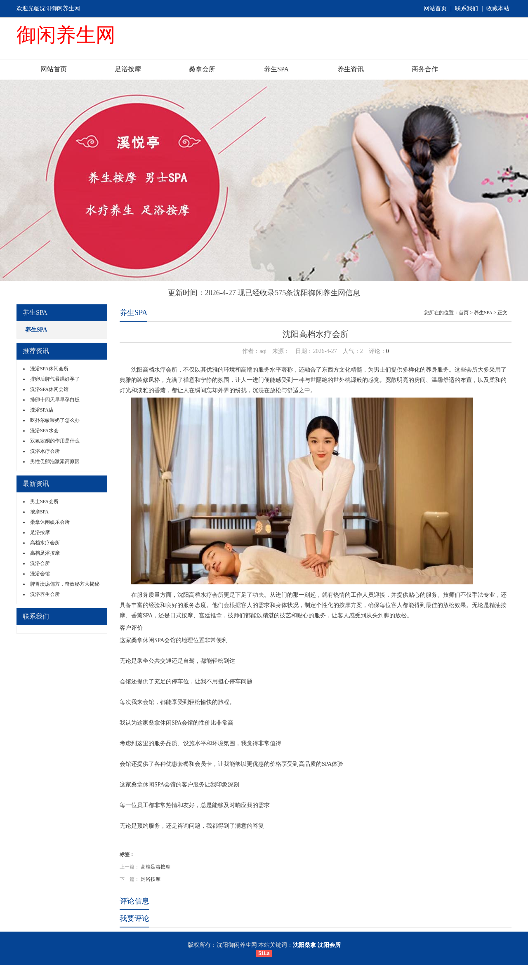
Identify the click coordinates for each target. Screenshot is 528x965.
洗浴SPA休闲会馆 (49, 389)
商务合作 (425, 69)
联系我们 (466, 8)
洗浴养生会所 (45, 594)
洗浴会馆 (40, 574)
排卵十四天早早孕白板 (55, 399)
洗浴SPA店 (42, 410)
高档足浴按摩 (45, 553)
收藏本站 (497, 8)
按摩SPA (39, 512)
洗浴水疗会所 (45, 451)
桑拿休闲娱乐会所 (50, 522)
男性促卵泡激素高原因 (55, 461)
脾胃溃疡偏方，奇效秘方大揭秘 (64, 584)
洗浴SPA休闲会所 (49, 369)
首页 (464, 312)
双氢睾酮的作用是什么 (55, 441)
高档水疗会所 (45, 543)
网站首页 (435, 8)
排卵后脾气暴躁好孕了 (55, 379)
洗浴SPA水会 (44, 430)
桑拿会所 (202, 69)
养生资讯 (350, 69)
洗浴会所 (40, 563)
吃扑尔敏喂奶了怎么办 (55, 420)
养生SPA (276, 69)
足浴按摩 (128, 69)
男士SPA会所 (44, 501)
